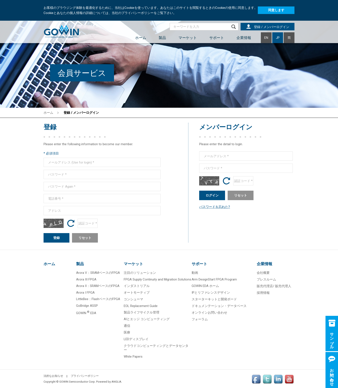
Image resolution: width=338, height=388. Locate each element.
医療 (127, 332)
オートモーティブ (137, 293)
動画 (195, 273)
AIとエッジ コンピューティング (147, 319)
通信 (127, 326)
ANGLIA (116, 381)
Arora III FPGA (86, 279)
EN (266, 38)
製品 (162, 38)
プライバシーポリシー (85, 375)
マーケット (187, 38)
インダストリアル (137, 286)
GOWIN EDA (86, 313)
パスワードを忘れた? (214, 207)
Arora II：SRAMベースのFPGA (97, 286)
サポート (216, 38)
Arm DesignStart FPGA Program (214, 279)
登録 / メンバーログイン (81, 113)
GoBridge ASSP (87, 306)
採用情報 (263, 293)
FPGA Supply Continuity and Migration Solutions (157, 279)
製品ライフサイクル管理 (141, 312)
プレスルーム (266, 279)
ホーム (140, 38)
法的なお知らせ (53, 375)
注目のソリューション (140, 273)
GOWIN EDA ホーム (205, 286)
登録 (56, 238)
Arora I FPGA (85, 293)
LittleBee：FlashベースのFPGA (98, 299)
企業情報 (243, 38)
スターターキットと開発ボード (214, 299)
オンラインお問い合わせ (209, 313)
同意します (276, 10)
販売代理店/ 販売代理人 (274, 286)
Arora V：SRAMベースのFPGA (98, 273)
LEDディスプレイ (136, 339)
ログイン (212, 195)
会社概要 (263, 273)
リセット (84, 238)
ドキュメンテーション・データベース (219, 306)
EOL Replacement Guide (141, 306)
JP (278, 38)
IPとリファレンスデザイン (211, 293)
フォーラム (200, 319)
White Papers (133, 356)
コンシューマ (133, 299)
